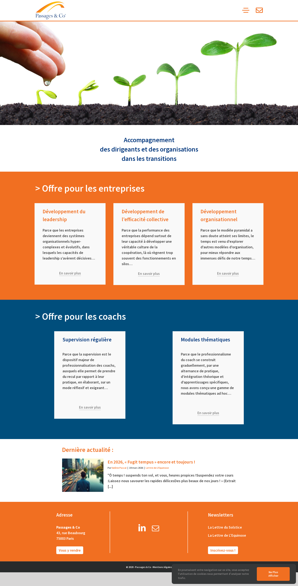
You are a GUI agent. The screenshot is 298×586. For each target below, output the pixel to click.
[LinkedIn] (142, 529)
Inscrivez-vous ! (223, 550)
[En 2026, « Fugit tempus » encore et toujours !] (82, 475)
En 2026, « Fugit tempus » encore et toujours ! (151, 462)
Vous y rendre (70, 550)
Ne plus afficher (273, 574)
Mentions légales (162, 567)
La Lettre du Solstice (225, 527)
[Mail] (155, 529)
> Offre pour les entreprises (89, 188)
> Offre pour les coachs (80, 316)
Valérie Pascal (119, 467)
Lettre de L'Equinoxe (157, 467)
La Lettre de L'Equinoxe (227, 535)
